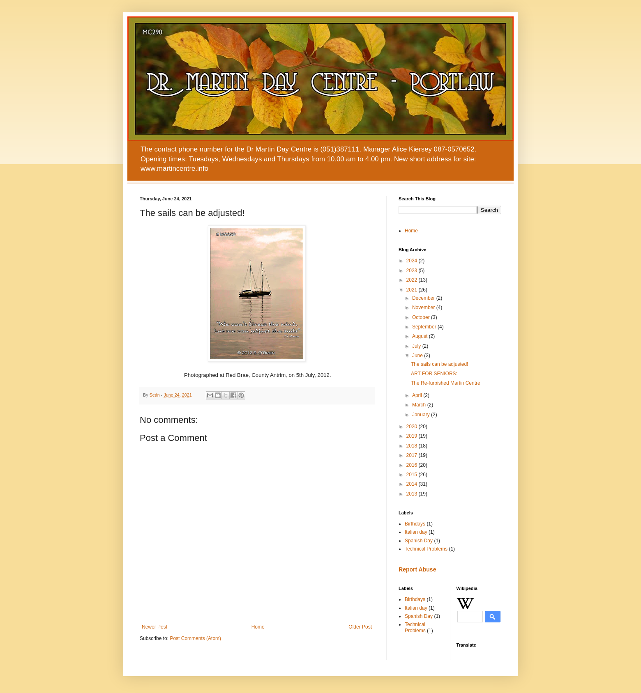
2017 (412, 455)
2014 (412, 484)
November (424, 307)
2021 (412, 290)
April (417, 395)
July (417, 346)
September (425, 327)
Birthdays (415, 524)
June (418, 355)
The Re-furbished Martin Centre (445, 383)
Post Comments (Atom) (195, 638)
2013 (412, 494)
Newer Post (154, 627)
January (421, 415)
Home (258, 627)
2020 (412, 426)
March (419, 405)
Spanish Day (419, 541)
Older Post (360, 627)
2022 (412, 280)
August (420, 336)
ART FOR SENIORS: (434, 373)
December (424, 298)
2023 (412, 270)
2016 (412, 465)
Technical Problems (426, 549)
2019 (412, 436)
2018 (412, 446)
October (421, 317)
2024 (412, 261)
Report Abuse (417, 569)
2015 (412, 474)
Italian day (416, 532)
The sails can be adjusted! (439, 364)
